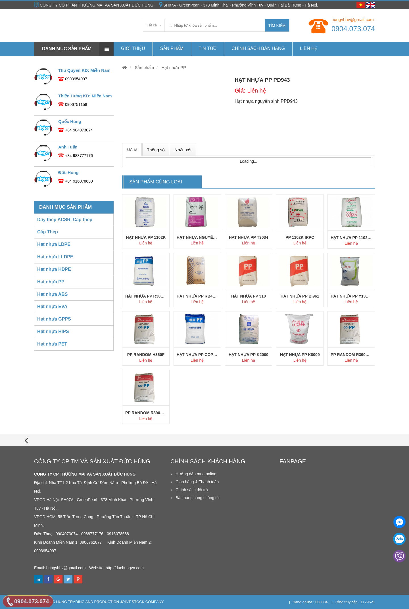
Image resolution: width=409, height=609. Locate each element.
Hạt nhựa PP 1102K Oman (351, 237)
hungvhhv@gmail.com (352, 19)
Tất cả (152, 25)
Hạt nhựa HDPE (54, 269)
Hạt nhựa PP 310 (248, 296)
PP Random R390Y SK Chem (351, 354)
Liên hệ (308, 48)
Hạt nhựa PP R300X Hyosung (145, 296)
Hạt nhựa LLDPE (55, 256)
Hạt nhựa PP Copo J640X (197, 354)
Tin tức (207, 48)
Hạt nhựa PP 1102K (146, 237)
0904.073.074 (353, 29)
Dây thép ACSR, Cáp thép (64, 219)
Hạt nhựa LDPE (53, 244)
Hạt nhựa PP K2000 (248, 354)
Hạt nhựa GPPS (54, 319)
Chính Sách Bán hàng (258, 48)
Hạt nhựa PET (52, 344)
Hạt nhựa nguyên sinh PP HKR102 (197, 237)
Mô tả (132, 149)
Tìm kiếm (277, 25)
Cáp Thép (47, 231)
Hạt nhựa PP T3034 (248, 237)
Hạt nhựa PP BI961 (300, 296)
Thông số (156, 149)
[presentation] (26, 440)
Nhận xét (182, 149)
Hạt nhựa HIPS (53, 331)
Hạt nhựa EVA (52, 306)
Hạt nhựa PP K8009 (300, 354)
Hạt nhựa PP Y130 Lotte (351, 296)
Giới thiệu (133, 48)
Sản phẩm (171, 48)
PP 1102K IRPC (299, 237)
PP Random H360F (145, 354)
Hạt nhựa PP (173, 67)
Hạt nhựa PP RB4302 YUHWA (197, 296)
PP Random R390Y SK (145, 413)
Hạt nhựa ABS (52, 294)
